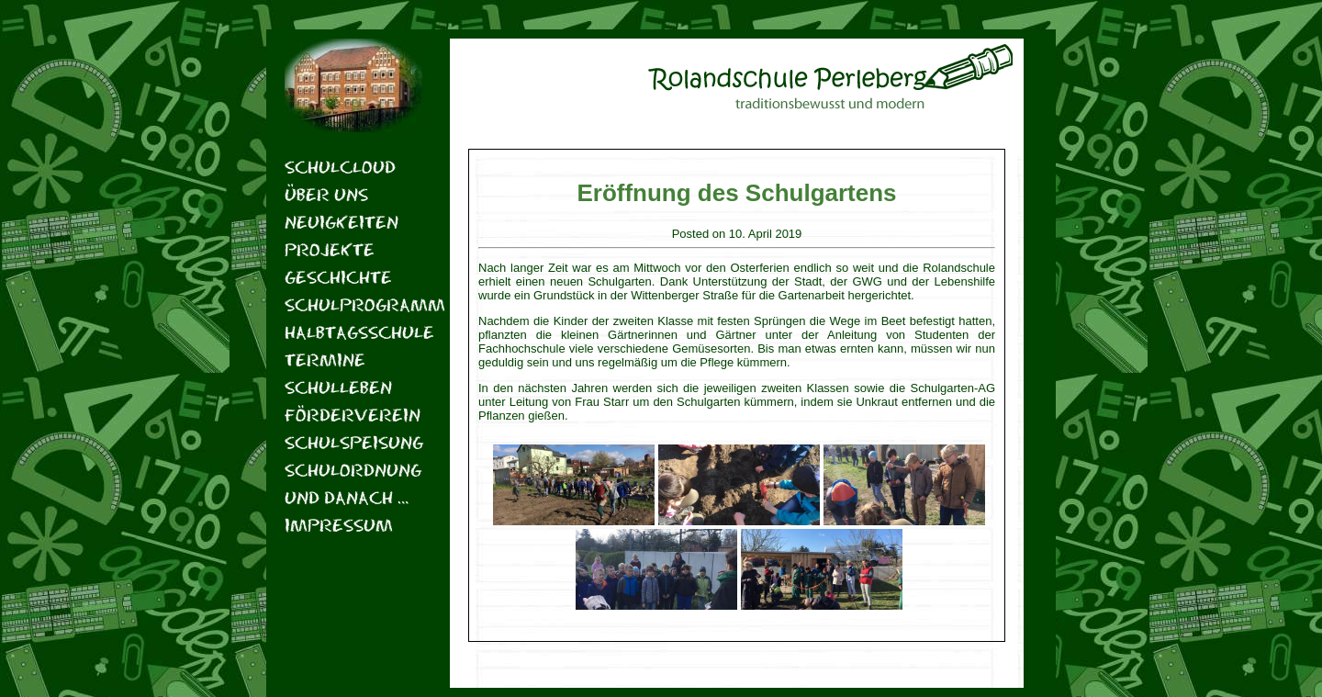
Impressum (339, 524)
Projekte (330, 249)
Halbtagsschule (353, 331)
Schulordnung (353, 469)
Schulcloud (340, 166)
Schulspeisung (353, 442)
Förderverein (352, 414)
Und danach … (347, 497)
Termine (325, 359)
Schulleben (338, 387)
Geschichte (338, 276)
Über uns (326, 194)
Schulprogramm (353, 304)
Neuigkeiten (341, 221)
